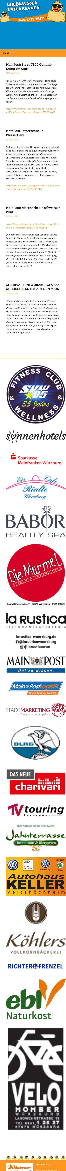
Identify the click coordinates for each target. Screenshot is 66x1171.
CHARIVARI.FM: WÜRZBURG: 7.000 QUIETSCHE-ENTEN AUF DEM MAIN (32, 287)
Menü (6, 53)
